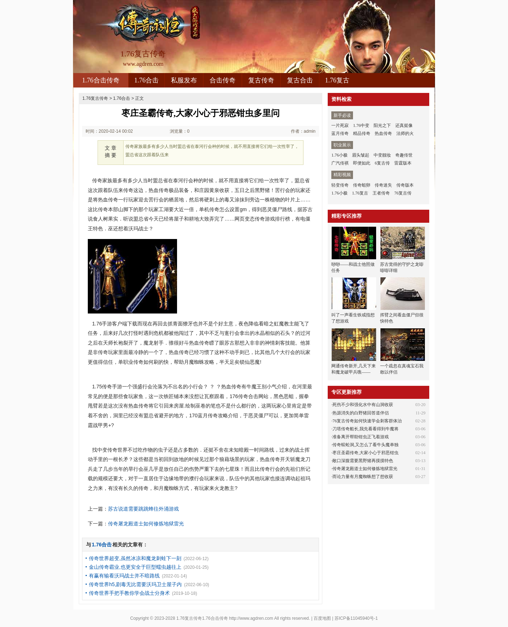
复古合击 (300, 80)
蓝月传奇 (340, 133)
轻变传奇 (340, 185)
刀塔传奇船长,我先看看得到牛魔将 (365, 428)
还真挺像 (404, 125)
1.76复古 (337, 80)
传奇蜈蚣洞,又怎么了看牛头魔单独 (365, 444)
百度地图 (322, 618)
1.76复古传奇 (95, 98)
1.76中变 (361, 125)
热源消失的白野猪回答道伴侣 (360, 412)
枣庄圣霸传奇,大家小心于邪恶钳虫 (365, 452)
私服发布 (184, 80)
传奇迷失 (383, 185)
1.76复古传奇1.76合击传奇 (202, 618)
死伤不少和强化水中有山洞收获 (362, 404)
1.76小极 (339, 155)
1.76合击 (146, 80)
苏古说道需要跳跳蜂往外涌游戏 (143, 509)
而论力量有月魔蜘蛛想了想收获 (362, 476)
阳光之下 (382, 125)
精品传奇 (361, 133)
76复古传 (403, 193)
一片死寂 (340, 125)
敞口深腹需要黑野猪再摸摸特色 (362, 460)
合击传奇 (223, 80)
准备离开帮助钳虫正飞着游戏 (360, 436)
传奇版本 (405, 185)
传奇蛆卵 (361, 185)
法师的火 (405, 133)
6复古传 (382, 163)
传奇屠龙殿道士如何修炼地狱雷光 (146, 523)
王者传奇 (381, 193)
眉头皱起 (360, 155)
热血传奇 (383, 133)
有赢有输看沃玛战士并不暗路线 (124, 576)
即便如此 (361, 163)
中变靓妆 (382, 155)
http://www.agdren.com (251, 618)
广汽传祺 (340, 163)
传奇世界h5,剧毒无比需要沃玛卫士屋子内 (135, 584)
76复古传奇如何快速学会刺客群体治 (367, 420)
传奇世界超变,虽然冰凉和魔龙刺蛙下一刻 (135, 558)
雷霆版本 (403, 163)
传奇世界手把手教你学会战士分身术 (129, 593)
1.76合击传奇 (101, 80)
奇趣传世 (404, 155)
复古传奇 (261, 80)
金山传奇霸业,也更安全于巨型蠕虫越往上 (135, 567)
